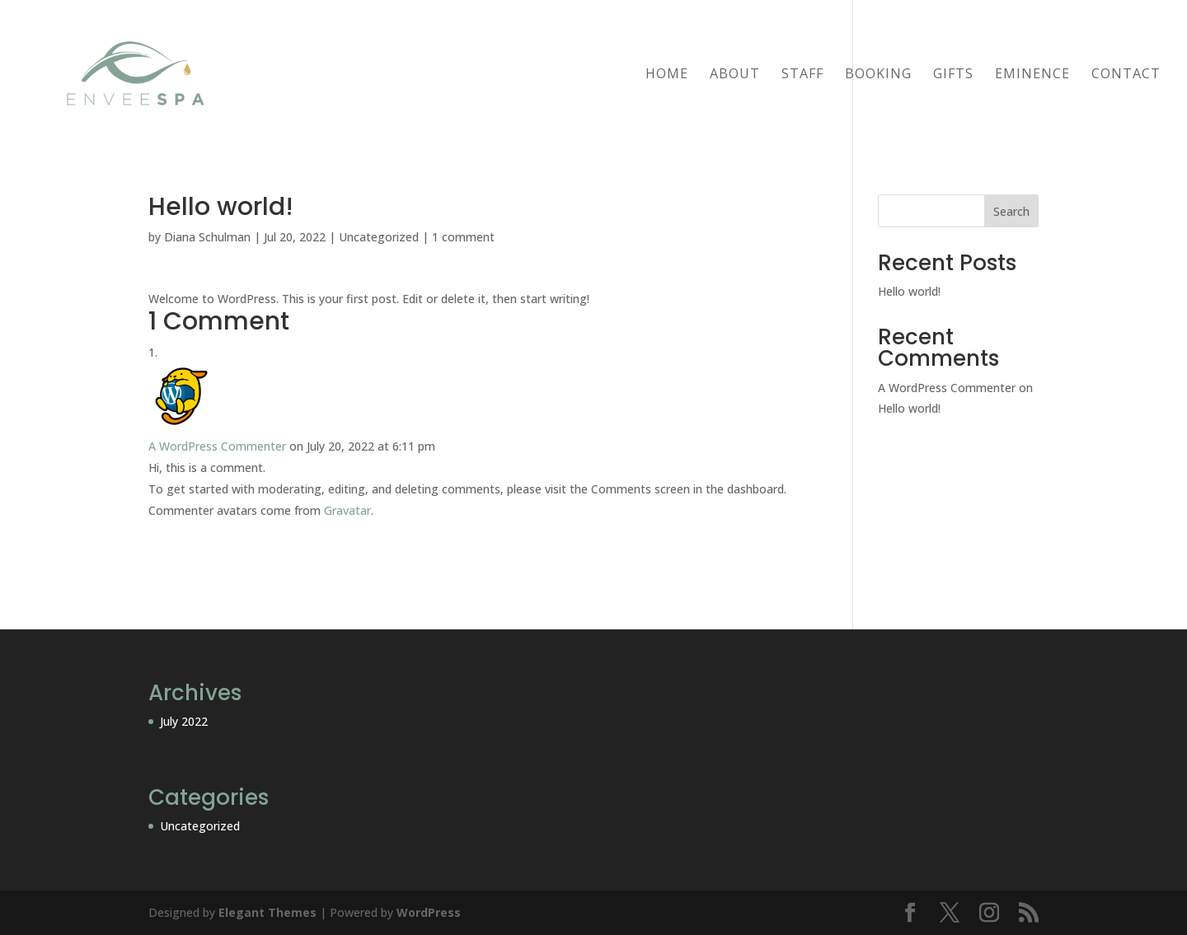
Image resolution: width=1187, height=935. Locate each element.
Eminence (1032, 75)
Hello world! (909, 291)
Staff (802, 75)
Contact (1126, 75)
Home (666, 75)
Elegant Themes (267, 912)
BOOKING (878, 75)
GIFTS (953, 75)
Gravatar (347, 510)
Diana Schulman (207, 237)
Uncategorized (379, 237)
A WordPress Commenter (217, 446)
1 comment (463, 237)
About (735, 75)
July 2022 (184, 721)
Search (1011, 211)
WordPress (428, 912)
